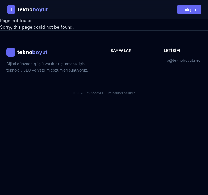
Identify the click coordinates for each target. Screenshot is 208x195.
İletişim (189, 9)
